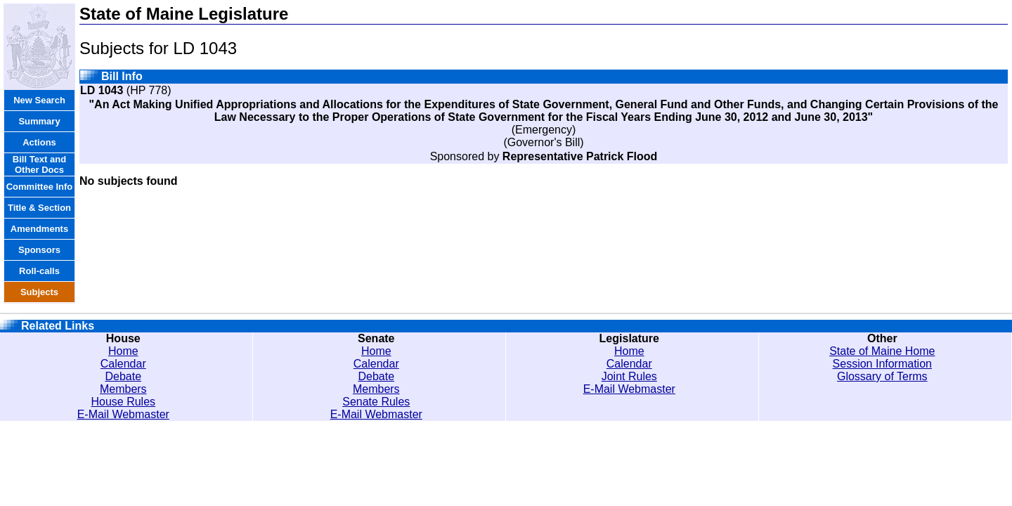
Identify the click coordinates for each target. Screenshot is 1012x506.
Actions (39, 142)
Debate (123, 376)
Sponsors (39, 250)
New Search (39, 100)
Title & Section (39, 207)
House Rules (123, 402)
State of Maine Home (882, 351)
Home (123, 351)
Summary (39, 121)
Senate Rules (376, 402)
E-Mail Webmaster (123, 414)
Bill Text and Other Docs (39, 164)
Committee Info (39, 186)
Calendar (123, 364)
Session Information (882, 364)
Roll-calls (39, 271)
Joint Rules (629, 376)
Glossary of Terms (882, 376)
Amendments (39, 228)
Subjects (39, 292)
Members (123, 389)
